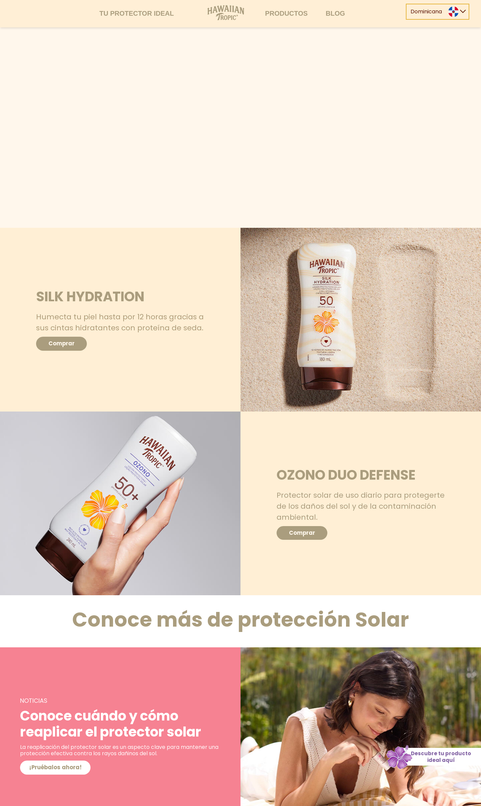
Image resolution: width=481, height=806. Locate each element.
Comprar (66, 343)
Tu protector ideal (136, 13)
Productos (286, 13)
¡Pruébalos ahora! (60, 767)
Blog (335, 13)
